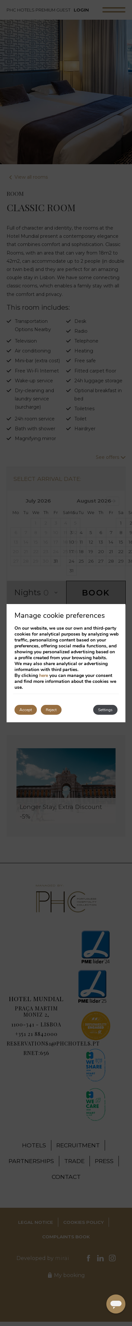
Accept (25, 709)
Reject (51, 709)
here (43, 675)
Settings (105, 709)
